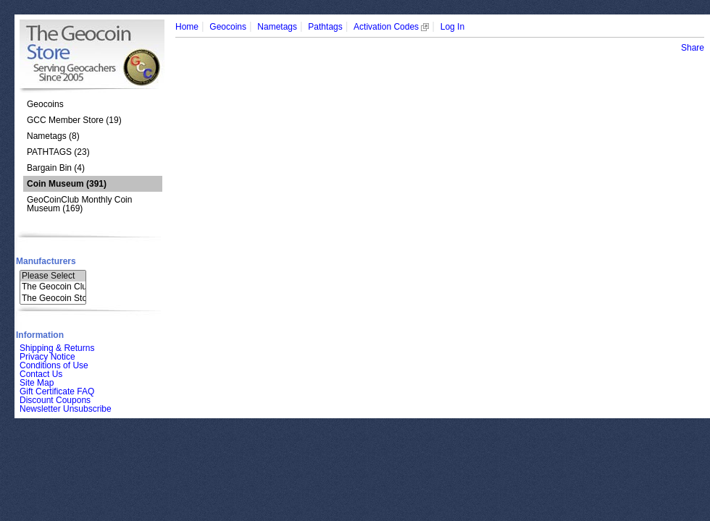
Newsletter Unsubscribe (66, 409)
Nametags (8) (53, 136)
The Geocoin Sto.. (52, 298)
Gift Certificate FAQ (57, 391)
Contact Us (41, 374)
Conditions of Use (54, 365)
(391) (66, 184)
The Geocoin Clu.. (52, 286)
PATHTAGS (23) (58, 152)
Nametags (277, 27)
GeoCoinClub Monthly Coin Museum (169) (79, 204)
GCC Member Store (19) (74, 120)
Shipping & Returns (57, 348)
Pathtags (325, 27)
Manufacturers (46, 261)
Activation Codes (391, 27)
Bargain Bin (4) (56, 168)
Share (692, 48)
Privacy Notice (47, 357)
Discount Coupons (55, 400)
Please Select (52, 276)
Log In (452, 27)
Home (187, 27)
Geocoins (45, 104)
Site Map (37, 383)
